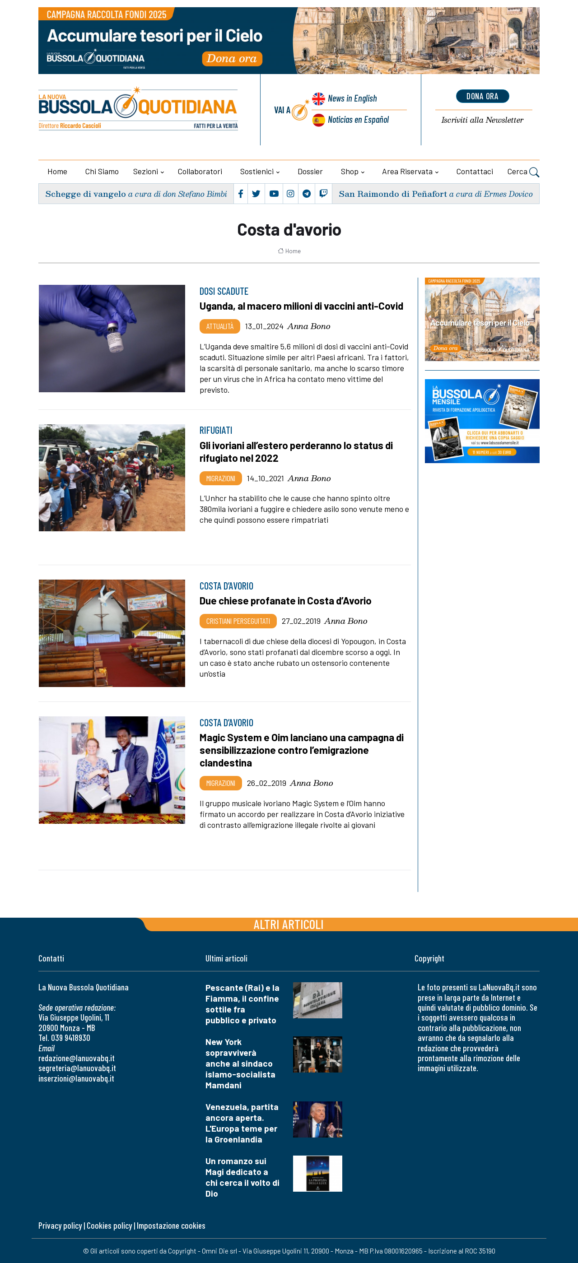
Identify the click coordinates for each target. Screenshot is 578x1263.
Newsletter (482, 120)
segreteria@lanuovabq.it (77, 1068)
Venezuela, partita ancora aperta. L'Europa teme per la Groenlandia (242, 1122)
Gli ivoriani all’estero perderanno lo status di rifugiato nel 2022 (298, 451)
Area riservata (407, 171)
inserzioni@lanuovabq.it (76, 1078)
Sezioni (145, 171)
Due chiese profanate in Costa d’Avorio (287, 600)
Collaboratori (200, 171)
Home (57, 171)
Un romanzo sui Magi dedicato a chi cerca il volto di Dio (242, 1177)
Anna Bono (309, 326)
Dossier (310, 171)
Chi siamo (102, 171)
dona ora (482, 96)
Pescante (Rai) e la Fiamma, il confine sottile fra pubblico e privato (242, 1003)
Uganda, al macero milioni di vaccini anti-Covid (303, 305)
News (351, 98)
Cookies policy (109, 1225)
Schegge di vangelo (85, 193)
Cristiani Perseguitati (238, 621)
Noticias (358, 119)
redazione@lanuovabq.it (76, 1058)
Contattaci (475, 171)
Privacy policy (60, 1225)
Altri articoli (289, 924)
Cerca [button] (524, 172)
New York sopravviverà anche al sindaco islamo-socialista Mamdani (240, 1063)
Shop (350, 171)
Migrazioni (220, 478)
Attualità (219, 326)
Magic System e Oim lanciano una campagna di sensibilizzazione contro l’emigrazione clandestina (303, 750)
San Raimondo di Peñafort (392, 193)
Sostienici (257, 171)
